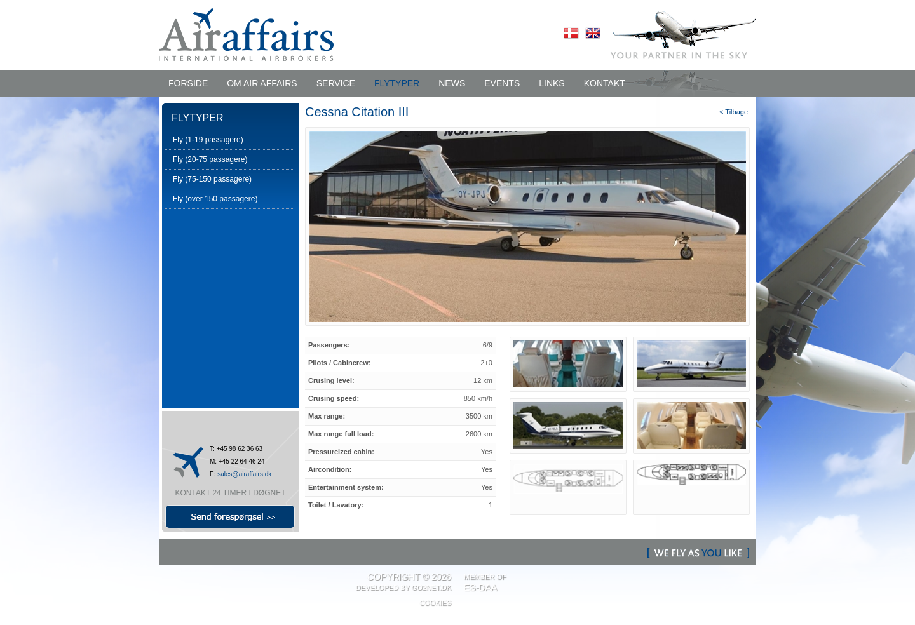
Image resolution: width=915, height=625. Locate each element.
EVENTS (502, 83)
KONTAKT (604, 83)
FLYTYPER (396, 83)
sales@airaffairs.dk (244, 474)
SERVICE (335, 83)
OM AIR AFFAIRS (262, 83)
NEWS (451, 83)
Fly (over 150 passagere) (215, 198)
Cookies (435, 603)
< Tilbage (733, 112)
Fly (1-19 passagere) (208, 139)
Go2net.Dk (431, 587)
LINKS (551, 83)
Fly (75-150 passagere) (212, 179)
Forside (188, 83)
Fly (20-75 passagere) (210, 159)
